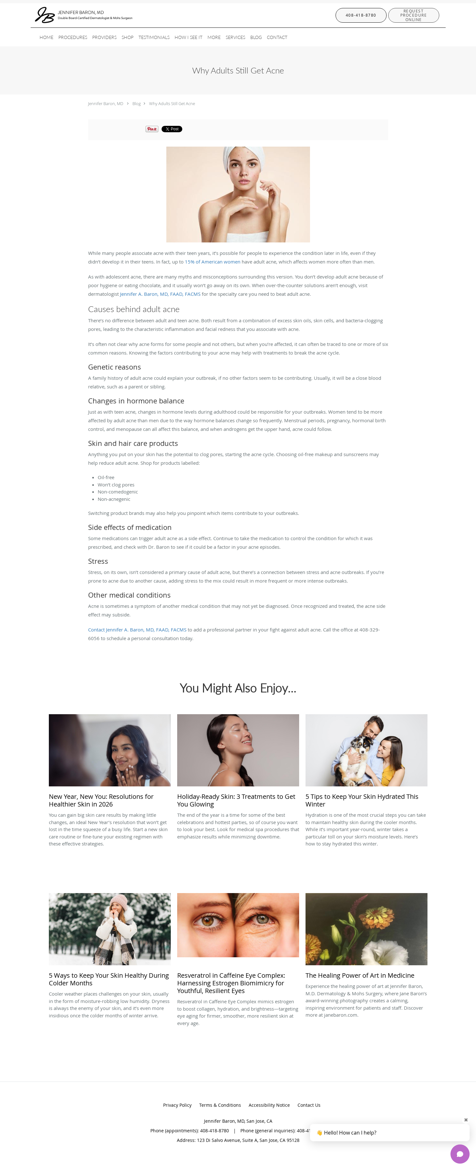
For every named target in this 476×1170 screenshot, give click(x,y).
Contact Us (309, 1105)
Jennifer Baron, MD (105, 103)
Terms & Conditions (220, 1105)
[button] (413, 15)
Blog (136, 103)
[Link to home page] (74, 15)
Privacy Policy (177, 1105)
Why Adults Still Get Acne (172, 103)
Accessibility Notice (269, 1105)
